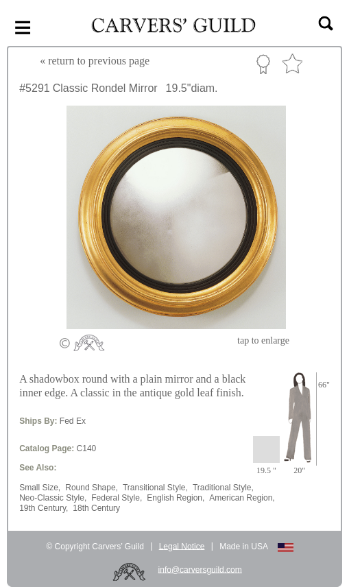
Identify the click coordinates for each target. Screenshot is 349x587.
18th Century (96, 508)
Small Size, (39, 487)
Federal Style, (116, 498)
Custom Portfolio (263, 63)
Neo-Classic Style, (52, 498)
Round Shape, (91, 487)
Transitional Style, (155, 487)
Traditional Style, (223, 487)
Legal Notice (182, 546)
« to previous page (94, 61)
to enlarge (263, 340)
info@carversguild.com (200, 569)
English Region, (175, 498)
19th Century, (43, 508)
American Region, (241, 498)
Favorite (292, 64)
